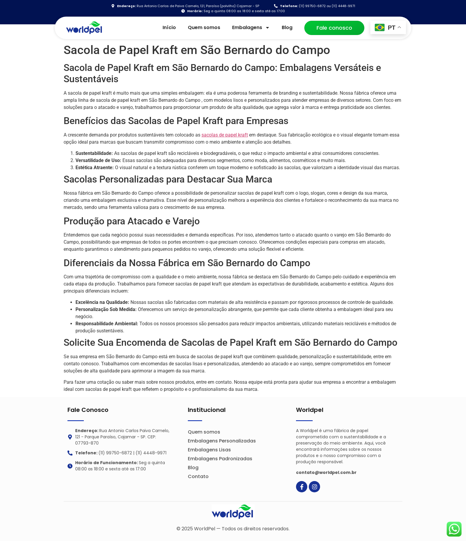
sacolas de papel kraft (224, 135)
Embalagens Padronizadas (220, 458)
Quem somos (204, 27)
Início (169, 27)
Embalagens (251, 27)
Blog (287, 27)
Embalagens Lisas (209, 449)
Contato (198, 476)
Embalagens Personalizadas (222, 440)
